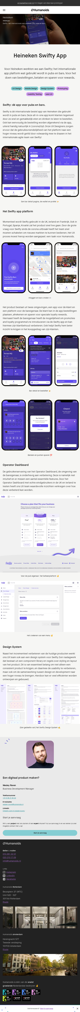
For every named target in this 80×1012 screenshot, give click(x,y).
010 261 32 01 (9, 854)
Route (5, 902)
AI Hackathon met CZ (25, 3)
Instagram (9, 872)
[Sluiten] (77, 1008)
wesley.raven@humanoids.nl (13, 804)
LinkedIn (9, 875)
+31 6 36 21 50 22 (9, 798)
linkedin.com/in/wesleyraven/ (14, 811)
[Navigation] (4, 10)
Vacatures (9, 879)
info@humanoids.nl (12, 861)
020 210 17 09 (9, 857)
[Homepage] (40, 10)
